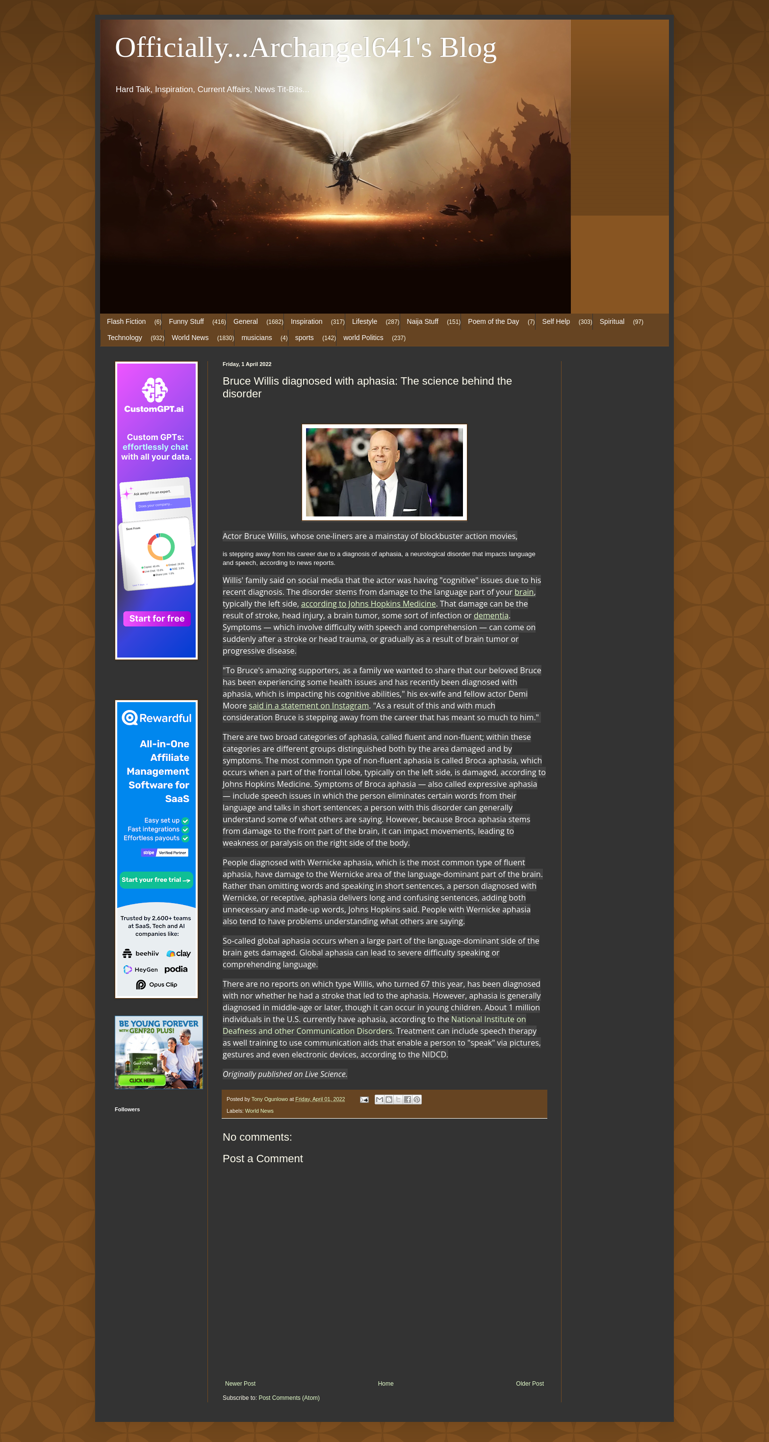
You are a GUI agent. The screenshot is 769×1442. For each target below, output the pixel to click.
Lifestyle (364, 321)
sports (304, 338)
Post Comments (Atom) (289, 1397)
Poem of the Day (493, 321)
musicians (256, 338)
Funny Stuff (186, 321)
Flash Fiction (126, 321)
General (245, 321)
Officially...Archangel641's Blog (306, 47)
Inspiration (307, 321)
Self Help (556, 321)
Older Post (530, 1383)
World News (190, 338)
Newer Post (240, 1383)
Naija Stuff (422, 321)
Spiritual (612, 321)
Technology (124, 338)
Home (386, 1383)
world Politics (363, 338)
